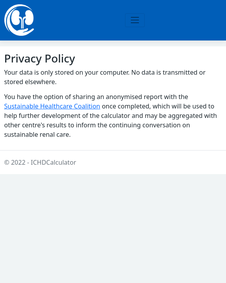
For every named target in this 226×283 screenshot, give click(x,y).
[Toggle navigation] (134, 20)
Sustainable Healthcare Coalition (52, 106)
